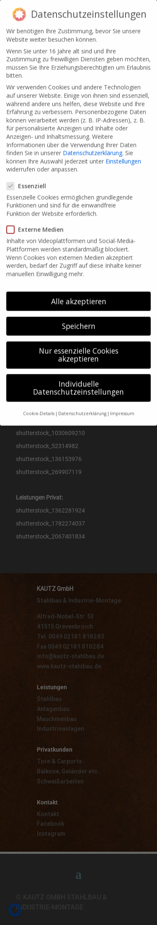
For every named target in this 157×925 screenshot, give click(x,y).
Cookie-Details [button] (38, 403)
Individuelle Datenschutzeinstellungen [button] (78, 377)
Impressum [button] (122, 403)
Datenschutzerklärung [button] (82, 403)
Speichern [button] (78, 316)
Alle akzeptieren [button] (78, 291)
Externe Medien (38, 219)
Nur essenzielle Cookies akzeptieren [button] (78, 344)
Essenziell (29, 176)
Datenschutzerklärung (92, 143)
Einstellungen (123, 151)
